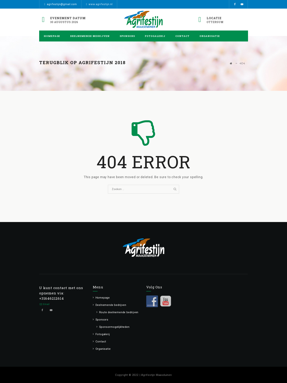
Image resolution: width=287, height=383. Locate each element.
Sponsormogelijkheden (114, 327)
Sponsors (127, 36)
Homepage (52, 36)
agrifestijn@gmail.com (62, 4)
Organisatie (210, 36)
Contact (182, 36)
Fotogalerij (155, 36)
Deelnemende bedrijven (90, 36)
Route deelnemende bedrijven (119, 312)
